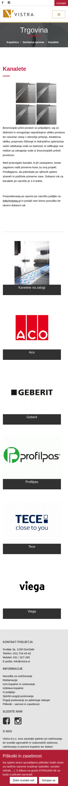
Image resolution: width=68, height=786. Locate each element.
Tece (31, 546)
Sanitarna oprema (33, 42)
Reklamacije (10, 680)
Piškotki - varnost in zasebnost (21, 704)
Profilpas (31, 482)
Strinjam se (48, 780)
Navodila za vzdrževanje (17, 676)
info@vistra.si (22, 661)
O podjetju (9, 692)
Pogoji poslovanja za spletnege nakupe (26, 700)
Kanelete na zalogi (31, 287)
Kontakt (61, 3)
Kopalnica (13, 42)
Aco (32, 352)
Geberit (31, 417)
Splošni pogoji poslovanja (18, 696)
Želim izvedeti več (23, 780)
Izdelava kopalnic (13, 688)
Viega (32, 611)
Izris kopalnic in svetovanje (19, 684)
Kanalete (53, 42)
